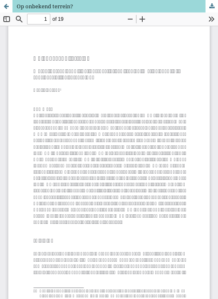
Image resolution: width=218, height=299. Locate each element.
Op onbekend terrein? (45, 6)
